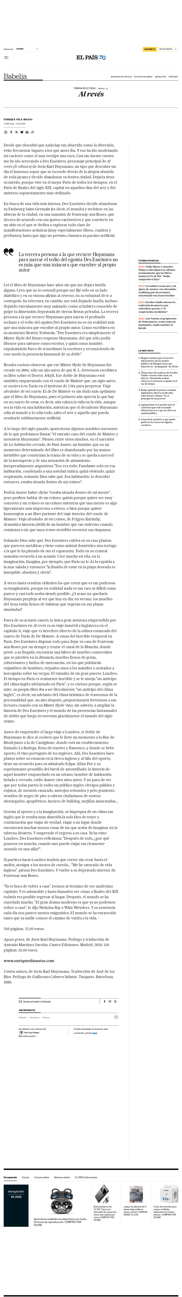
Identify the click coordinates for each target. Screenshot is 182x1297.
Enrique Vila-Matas (18, 119)
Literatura (34, 1017)
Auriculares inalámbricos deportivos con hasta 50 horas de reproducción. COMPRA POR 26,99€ (60, 1222)
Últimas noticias (148, 260)
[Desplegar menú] (6, 57)
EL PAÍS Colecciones (86, 1177)
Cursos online (41, 1177)
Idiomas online (62, 1177)
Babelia (15, 76)
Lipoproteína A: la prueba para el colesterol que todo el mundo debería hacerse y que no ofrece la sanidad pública (158, 408)
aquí (94, 1032)
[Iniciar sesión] (168, 49)
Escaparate (10, 1177)
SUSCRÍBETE (149, 49)
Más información (28, 1036)
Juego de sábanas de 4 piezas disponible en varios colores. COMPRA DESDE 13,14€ (135, 1210)
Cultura (46, 1017)
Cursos (25, 1177)
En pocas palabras (143, 77)
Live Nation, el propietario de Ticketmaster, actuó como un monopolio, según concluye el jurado (157, 323)
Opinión (23, 1017)
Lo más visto (145, 350)
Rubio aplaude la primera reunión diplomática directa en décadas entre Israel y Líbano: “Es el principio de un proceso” (158, 394)
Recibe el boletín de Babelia (37, 1001)
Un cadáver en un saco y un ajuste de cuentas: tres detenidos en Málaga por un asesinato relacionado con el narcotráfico (157, 291)
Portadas (173, 77)
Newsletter (160, 77)
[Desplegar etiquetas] (116, 1017)
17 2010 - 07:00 (15, 124)
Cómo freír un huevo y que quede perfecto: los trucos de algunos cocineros (158, 422)
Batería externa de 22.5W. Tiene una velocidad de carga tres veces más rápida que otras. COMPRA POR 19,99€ (105, 1213)
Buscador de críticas (121, 77)
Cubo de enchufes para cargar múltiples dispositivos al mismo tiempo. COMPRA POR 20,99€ (164, 1212)
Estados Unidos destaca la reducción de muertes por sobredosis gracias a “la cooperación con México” (156, 307)
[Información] (107, 88)
